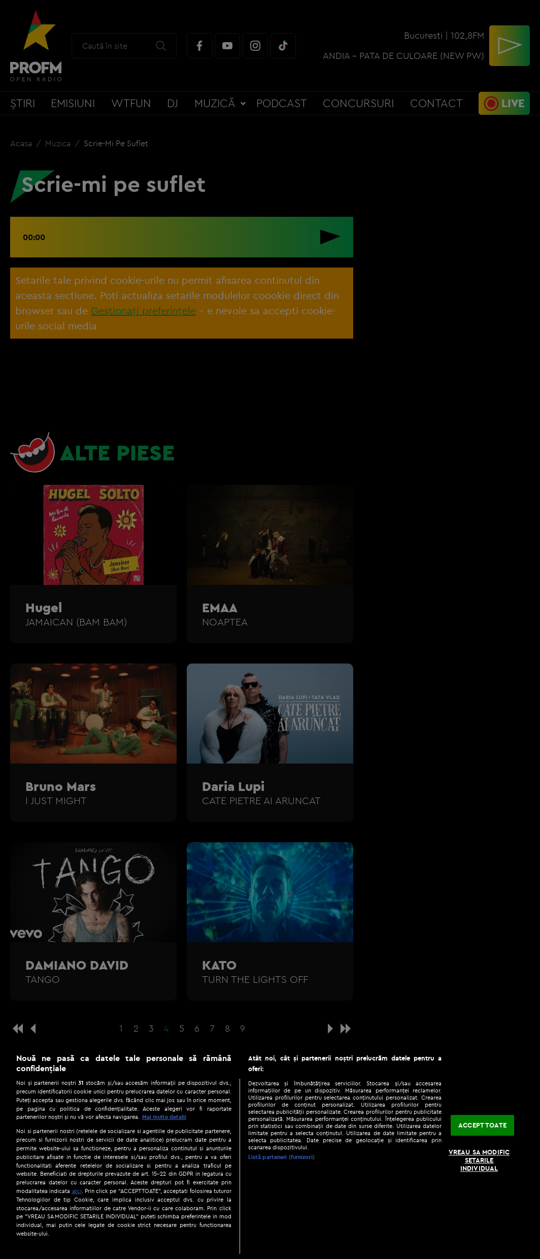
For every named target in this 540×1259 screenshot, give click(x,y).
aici (77, 1191)
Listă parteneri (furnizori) (281, 1157)
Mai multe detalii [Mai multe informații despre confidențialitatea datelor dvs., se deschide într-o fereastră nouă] (164, 1116)
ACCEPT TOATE (482, 1125)
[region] (270, 1151)
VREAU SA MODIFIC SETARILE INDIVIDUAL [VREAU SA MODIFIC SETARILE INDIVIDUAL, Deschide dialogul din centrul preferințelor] (479, 1160)
